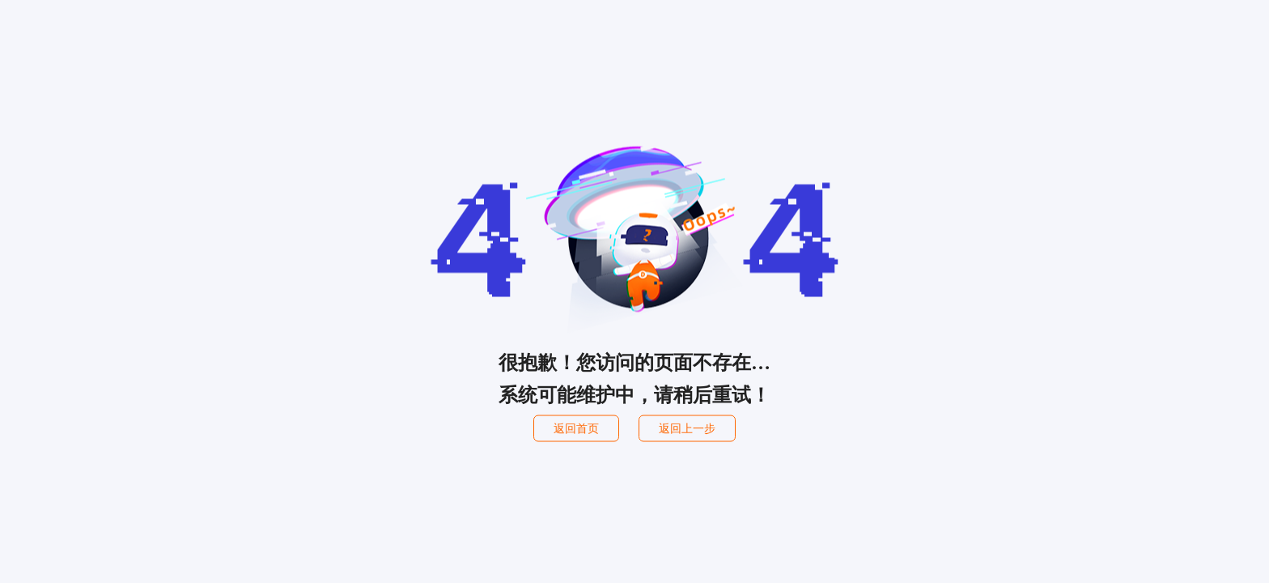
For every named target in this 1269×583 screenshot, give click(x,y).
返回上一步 (687, 429)
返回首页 (576, 429)
